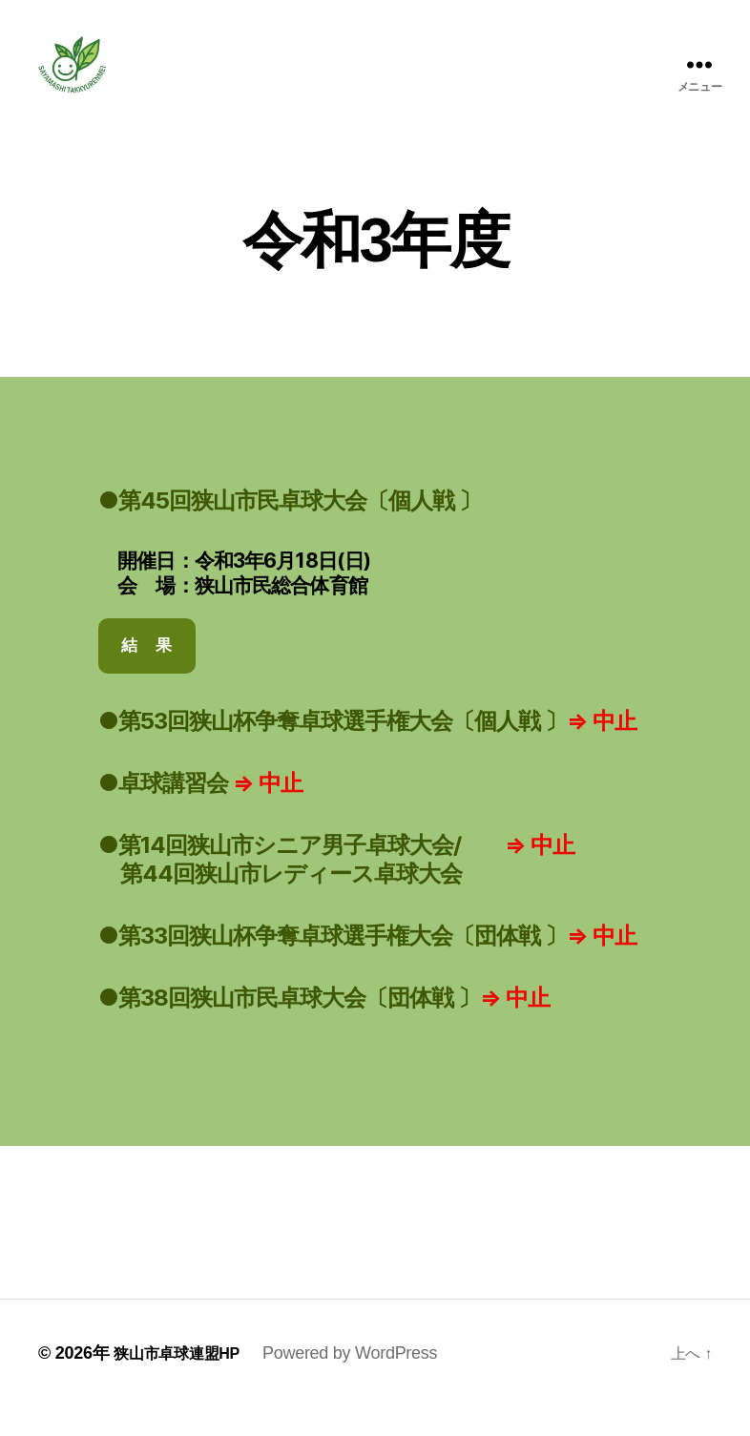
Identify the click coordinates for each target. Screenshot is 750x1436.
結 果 (146, 674)
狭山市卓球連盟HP (185, 1381)
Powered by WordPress (366, 1381)
